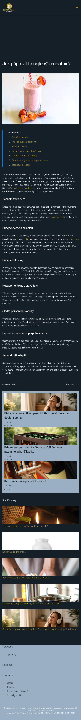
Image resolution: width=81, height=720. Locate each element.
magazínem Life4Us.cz (23, 188)
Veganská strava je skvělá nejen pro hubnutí (26, 577)
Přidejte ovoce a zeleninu (24, 141)
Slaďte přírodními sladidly (24, 155)
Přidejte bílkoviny (20, 146)
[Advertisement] (40, 33)
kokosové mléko (58, 217)
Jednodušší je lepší (21, 164)
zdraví (27, 239)
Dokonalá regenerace (14, 551)
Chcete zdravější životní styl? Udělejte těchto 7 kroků (31, 603)
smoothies (74, 239)
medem (39, 322)
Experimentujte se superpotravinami (30, 160)
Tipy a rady (75, 384)
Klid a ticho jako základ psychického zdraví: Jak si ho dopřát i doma (39, 629)
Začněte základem (21, 137)
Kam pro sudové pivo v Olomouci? (25, 481)
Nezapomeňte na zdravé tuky (26, 151)
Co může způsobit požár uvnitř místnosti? (25, 526)
